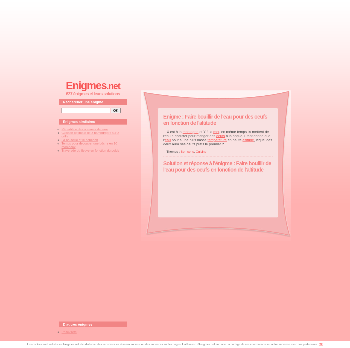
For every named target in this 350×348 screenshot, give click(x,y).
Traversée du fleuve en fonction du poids (90, 150)
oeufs (220, 136)
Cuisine (201, 151)
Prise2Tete (69, 332)
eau (168, 140)
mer (216, 132)
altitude (248, 140)
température (217, 140)
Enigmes (93, 85)
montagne (191, 132)
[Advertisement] (175, 38)
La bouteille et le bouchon (80, 139)
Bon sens (187, 151)
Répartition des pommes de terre (85, 129)
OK (321, 344)
